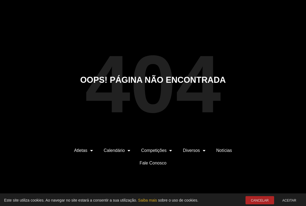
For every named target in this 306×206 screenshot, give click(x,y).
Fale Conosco (153, 163)
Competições (156, 150)
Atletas (83, 150)
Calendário (117, 150)
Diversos (194, 150)
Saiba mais (147, 201)
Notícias (224, 150)
